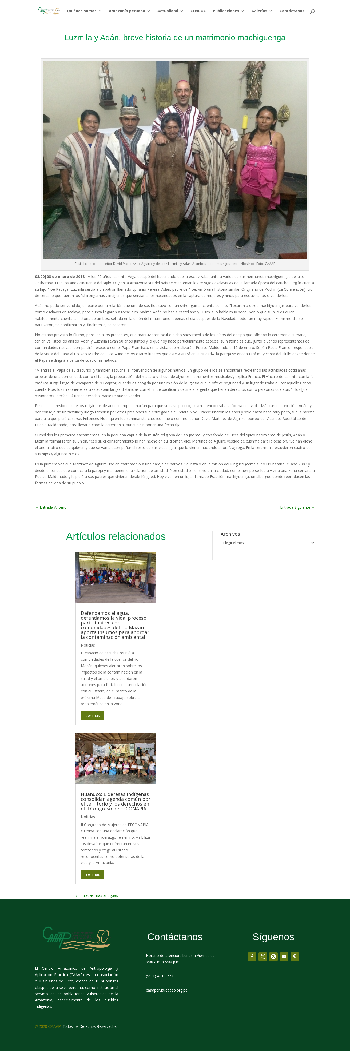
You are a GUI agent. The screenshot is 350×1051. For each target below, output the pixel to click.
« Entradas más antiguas (96, 895)
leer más (92, 715)
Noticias (88, 645)
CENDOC (198, 11)
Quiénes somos (82, 11)
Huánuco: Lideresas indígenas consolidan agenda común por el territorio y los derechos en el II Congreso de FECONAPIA (115, 801)
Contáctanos (292, 11)
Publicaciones (226, 11)
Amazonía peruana (127, 11)
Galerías (259, 11)
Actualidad (167, 11)
